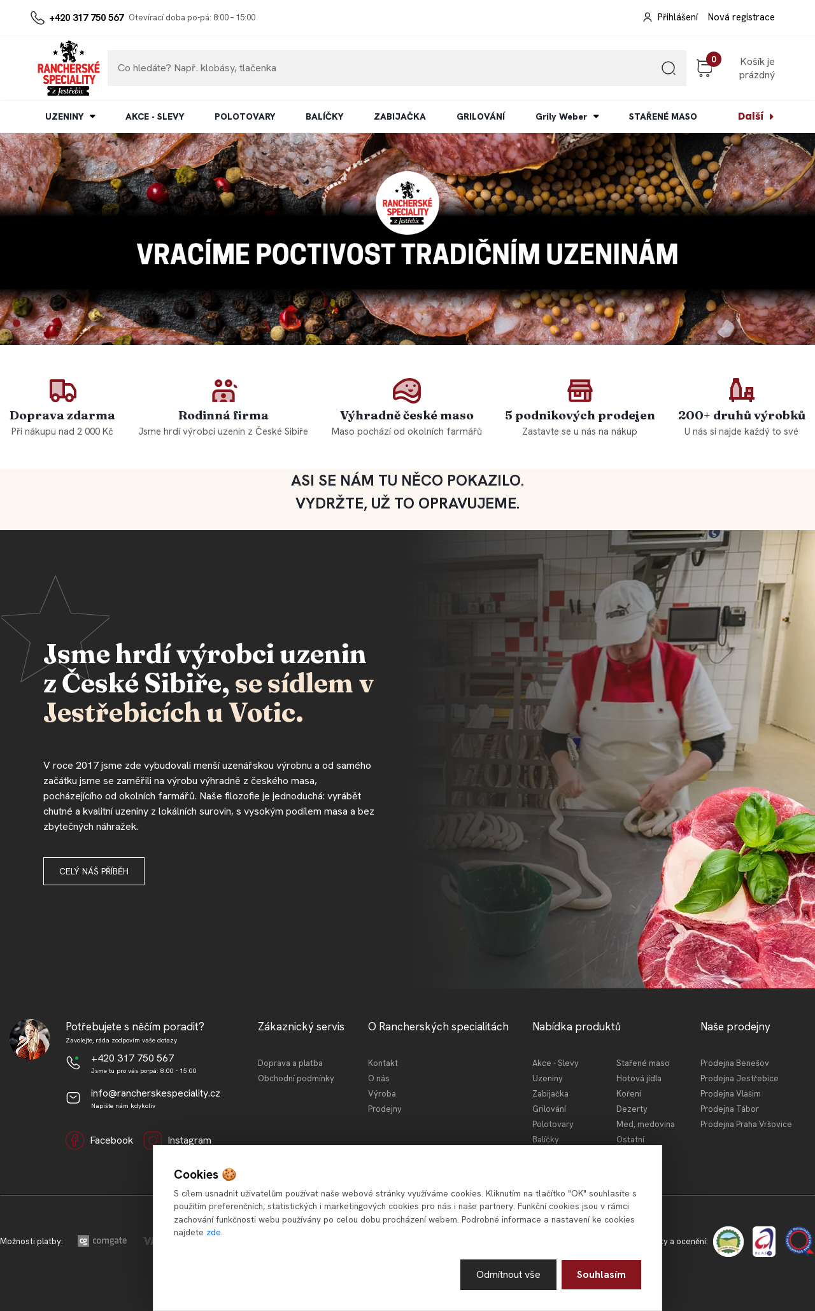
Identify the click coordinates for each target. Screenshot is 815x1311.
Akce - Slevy (555, 1063)
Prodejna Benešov (734, 1063)
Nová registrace (741, 17)
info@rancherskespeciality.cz (155, 1093)
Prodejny (385, 1109)
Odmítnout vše (508, 1274)
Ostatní (630, 1139)
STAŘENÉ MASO (663, 116)
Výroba (382, 1093)
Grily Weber (561, 116)
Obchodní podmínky (296, 1078)
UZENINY (64, 116)
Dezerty (632, 1109)
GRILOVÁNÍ (481, 116)
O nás (379, 1078)
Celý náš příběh (94, 871)
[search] (668, 72)
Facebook (99, 1140)
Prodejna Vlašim (730, 1093)
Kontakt (383, 1063)
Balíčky (545, 1139)
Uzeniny (547, 1078)
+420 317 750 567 (86, 17)
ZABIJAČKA (400, 116)
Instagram (177, 1140)
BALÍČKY (324, 116)
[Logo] (69, 68)
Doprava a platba (290, 1063)
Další (751, 116)
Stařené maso (643, 1063)
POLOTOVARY (245, 116)
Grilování (549, 1109)
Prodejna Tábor (729, 1109)
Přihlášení (678, 17)
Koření (628, 1093)
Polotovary (553, 1124)
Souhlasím (601, 1274)
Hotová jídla (639, 1078)
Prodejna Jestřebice (739, 1078)
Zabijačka (550, 1093)
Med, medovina (645, 1124)
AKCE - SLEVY (154, 116)
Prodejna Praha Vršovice (746, 1124)
